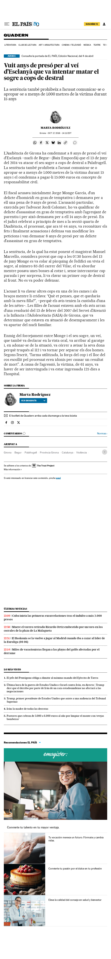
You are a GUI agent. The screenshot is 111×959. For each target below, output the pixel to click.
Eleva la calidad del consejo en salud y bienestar (74, 899)
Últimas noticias (15, 608)
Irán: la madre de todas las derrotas (27, 708)
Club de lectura (27, 45)
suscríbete (92, 24)
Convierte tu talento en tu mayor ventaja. (33, 827)
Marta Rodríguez (55, 127)
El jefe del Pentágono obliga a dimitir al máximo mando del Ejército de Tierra (52, 677)
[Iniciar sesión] (104, 24)
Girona (7, 452)
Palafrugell (31, 452)
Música (87, 45)
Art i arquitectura (49, 45)
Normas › (102, 433)
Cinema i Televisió (71, 45)
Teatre (97, 45)
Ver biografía (33, 400)
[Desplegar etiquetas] (104, 452)
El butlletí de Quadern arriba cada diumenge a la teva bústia (43, 415)
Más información (13, 469)
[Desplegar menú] (7, 24)
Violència (81, 452)
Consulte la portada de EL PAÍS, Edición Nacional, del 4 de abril (57, 55)
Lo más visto (12, 669)
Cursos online (55, 755)
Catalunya (67, 452)
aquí (58, 478)
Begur (18, 452)
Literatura (10, 45)
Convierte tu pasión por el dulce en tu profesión (75, 868)
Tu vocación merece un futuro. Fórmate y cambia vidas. (76, 839)
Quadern (16, 37)
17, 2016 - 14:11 (59, 133)
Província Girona (49, 452)
